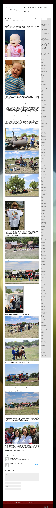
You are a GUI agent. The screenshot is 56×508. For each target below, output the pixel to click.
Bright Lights (34, 7)
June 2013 (43, 281)
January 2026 (43, 65)
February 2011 (43, 322)
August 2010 (43, 331)
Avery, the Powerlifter (44, 29)
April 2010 (43, 336)
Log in (42, 350)
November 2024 (43, 85)
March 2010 (43, 338)
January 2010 (43, 341)
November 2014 (43, 257)
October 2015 (43, 242)
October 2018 (43, 191)
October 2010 (43, 328)
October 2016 (43, 225)
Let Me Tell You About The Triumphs (45, 48)
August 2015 (43, 245)
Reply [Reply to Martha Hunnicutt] (36, 458)
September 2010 (44, 329)
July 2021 (42, 143)
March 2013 (43, 286)
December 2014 (43, 255)
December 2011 (43, 307)
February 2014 (43, 270)
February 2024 (43, 98)
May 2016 (42, 232)
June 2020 (43, 162)
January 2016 (43, 238)
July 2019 (42, 178)
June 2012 (43, 299)
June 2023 (43, 110)
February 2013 (43, 287)
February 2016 (43, 236)
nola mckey (12, 463)
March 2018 (43, 200)
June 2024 (43, 93)
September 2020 (44, 158)
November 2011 (43, 309)
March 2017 (43, 217)
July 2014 (42, 262)
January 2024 (43, 100)
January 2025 (43, 82)
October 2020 (43, 156)
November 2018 (43, 190)
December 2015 (43, 239)
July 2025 (42, 74)
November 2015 (43, 241)
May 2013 (42, 283)
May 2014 (42, 265)
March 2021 (43, 149)
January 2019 (43, 187)
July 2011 (42, 315)
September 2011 (44, 312)
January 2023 (43, 117)
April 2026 (43, 61)
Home (25, 7)
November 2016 (43, 223)
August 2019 (43, 177)
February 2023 (43, 116)
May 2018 (42, 197)
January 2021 (43, 152)
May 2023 (42, 111)
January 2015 (43, 254)
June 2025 (43, 75)
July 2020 (42, 161)
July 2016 (42, 229)
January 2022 (43, 135)
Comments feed (43, 353)
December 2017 (43, 204)
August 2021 (43, 142)
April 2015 (43, 251)
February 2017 (43, 219)
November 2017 (43, 206)
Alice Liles (7, 20)
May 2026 (42, 59)
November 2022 (43, 120)
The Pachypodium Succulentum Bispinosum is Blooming (45, 39)
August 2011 (43, 313)
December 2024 (43, 84)
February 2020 (43, 168)
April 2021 (43, 148)
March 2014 (43, 268)
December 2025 (43, 66)
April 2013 (43, 284)
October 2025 (43, 69)
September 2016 (44, 226)
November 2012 (43, 291)
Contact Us (45, 7)
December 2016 (43, 222)
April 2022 (43, 130)
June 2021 (43, 145)
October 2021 (43, 139)
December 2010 (43, 325)
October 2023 (43, 104)
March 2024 (43, 97)
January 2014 (43, 271)
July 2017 (42, 212)
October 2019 (43, 174)
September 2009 (44, 347)
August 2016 (43, 228)
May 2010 (42, 335)
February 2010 (43, 339)
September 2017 (44, 209)
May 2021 (42, 146)
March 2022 (43, 132)
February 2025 (43, 81)
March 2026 (43, 62)
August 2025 (43, 72)
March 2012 (43, 303)
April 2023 (43, 113)
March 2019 (43, 184)
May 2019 (42, 181)
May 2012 (42, 300)
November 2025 (43, 68)
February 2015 (43, 252)
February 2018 (43, 201)
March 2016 (43, 235)
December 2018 (43, 188)
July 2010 (42, 332)
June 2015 (43, 248)
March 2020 (43, 167)
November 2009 (43, 344)
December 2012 (43, 290)
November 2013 (43, 274)
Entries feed (43, 352)
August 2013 (43, 278)
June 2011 (43, 316)
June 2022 (43, 127)
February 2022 (43, 133)
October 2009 (43, 345)
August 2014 (43, 261)
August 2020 (43, 159)
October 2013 (43, 275)
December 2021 (43, 136)
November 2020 (43, 155)
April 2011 (43, 319)
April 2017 (43, 216)
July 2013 (42, 280)
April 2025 (43, 78)
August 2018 (43, 194)
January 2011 (43, 323)
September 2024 (44, 88)
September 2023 (44, 106)
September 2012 (44, 294)
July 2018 (42, 196)
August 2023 (43, 107)
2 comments (21, 20)
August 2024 (43, 90)
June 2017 (43, 213)
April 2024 (43, 95)
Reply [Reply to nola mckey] (36, 464)
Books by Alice (26, 11)
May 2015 (42, 249)
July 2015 (42, 246)
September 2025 (44, 71)
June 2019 (43, 180)
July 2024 (42, 91)
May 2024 (42, 94)
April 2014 (43, 267)
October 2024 (43, 87)
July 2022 (42, 126)
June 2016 (43, 230)
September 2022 (44, 123)
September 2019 (44, 175)
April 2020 (43, 165)
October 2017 (43, 207)
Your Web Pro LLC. (30, 505)
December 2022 (43, 119)
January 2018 (43, 203)
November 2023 (43, 103)
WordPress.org (43, 355)
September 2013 (44, 277)
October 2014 (43, 258)
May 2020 (42, 164)
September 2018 (44, 193)
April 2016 (43, 233)
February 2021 (43, 151)
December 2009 (43, 342)
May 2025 (42, 77)
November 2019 (43, 172)
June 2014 (43, 264)
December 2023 (43, 101)
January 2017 (43, 220)
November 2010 (43, 326)
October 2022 (43, 122)
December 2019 (43, 171)
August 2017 (43, 210)
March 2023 (43, 114)
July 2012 (42, 297)
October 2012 (43, 293)
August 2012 (43, 296)
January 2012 (43, 306)
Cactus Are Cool (39, 7)
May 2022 (42, 129)
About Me (29, 7)
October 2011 (43, 310)
